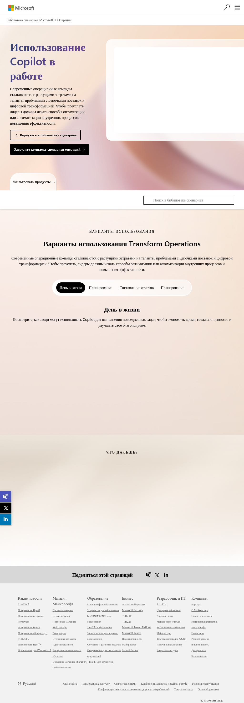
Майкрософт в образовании (102, 604)
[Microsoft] (21, 8)
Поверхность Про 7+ (30, 644)
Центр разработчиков (169, 610)
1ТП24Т (126, 615)
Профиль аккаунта (63, 610)
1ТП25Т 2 (23, 638)
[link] (6, 496)
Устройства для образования (103, 610)
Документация (165, 615)
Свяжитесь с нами (125, 683)
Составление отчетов (137, 287)
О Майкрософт (199, 610)
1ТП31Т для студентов (100, 661)
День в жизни (71, 287)
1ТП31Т (161, 604)
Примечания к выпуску (95, 683)
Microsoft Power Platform (136, 627)
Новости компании (201, 615)
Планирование (100, 287)
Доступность (198, 650)
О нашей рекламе (208, 689)
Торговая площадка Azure (171, 638)
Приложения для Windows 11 (34, 650)
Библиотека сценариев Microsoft (29, 20)
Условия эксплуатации (205, 683)
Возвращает (59, 632)
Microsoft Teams (131, 632)
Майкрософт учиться (168, 621)
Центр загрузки (61, 615)
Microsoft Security (132, 610)
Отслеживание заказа (64, 638)
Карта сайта (70, 683)
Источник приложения (169, 644)
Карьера (195, 604)
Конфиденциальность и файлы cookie (164, 683)
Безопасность (198, 655)
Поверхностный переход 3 (32, 632)
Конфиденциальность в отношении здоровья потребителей (134, 689)
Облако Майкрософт (133, 604)
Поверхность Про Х (29, 627)
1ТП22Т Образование (99, 627)
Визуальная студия (167, 650)
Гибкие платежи (62, 667)
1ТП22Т (126, 621)
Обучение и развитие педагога (104, 644)
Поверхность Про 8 (29, 610)
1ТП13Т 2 (23, 604)
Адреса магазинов (63, 644)
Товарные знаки (183, 689)
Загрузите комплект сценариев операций (47, 149)
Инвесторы (197, 632)
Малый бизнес (130, 650)
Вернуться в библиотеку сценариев (48, 134)
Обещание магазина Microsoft (69, 661)
